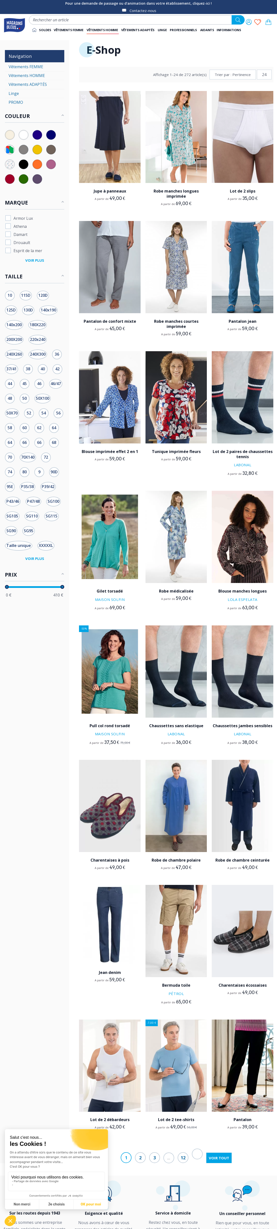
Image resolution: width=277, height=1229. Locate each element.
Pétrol (176, 993)
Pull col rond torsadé (110, 725)
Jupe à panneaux (110, 191)
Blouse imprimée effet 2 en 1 (110, 451)
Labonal (242, 464)
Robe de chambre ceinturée (242, 860)
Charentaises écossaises (243, 985)
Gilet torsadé (110, 591)
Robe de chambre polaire (176, 860)
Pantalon (242, 1119)
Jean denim (110, 972)
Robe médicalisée (176, 591)
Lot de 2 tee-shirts (176, 1119)
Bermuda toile (176, 985)
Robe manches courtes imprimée (176, 324)
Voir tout (219, 1157)
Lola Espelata (242, 599)
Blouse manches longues (242, 591)
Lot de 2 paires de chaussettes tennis (243, 454)
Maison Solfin (110, 599)
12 (183, 1158)
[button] (184, 30)
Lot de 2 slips (242, 191)
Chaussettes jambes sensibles (242, 725)
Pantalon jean (242, 321)
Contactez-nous (143, 10)
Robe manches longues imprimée (176, 193)
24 (264, 74)
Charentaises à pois (110, 860)
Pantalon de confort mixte (110, 321)
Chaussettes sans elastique (176, 725)
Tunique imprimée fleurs (176, 451)
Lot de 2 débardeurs (110, 1119)
